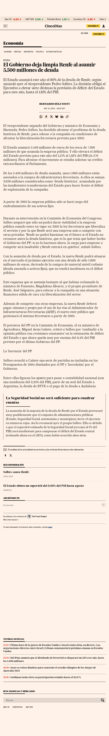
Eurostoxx (17, 707)
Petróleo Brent (54, 19)
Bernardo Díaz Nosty (54, 103)
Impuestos (28, 52)
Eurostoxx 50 (80, 19)
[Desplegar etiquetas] (103, 505)
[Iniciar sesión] (103, 26)
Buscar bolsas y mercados (19, 691)
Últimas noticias (54, 52)
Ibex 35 (8, 19)
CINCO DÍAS (8, 476)
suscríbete (93, 26)
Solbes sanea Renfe (16, 472)
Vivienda (8, 52)
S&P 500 (29, 19)
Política (40, 52)
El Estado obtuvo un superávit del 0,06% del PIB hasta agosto (43, 486)
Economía (13, 43)
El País (84, 33)
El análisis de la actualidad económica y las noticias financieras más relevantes (46, 449)
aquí (50, 527)
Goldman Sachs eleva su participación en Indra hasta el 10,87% (45, 677)
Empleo (17, 52)
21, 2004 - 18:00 (54, 108)
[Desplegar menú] (5, 26)
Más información (11, 520)
